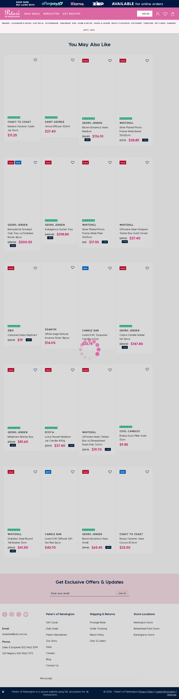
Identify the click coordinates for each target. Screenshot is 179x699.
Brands (6, 23)
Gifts (86, 30)
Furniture (148, 23)
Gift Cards (160, 23)
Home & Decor (85, 23)
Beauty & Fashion (121, 23)
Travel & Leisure (102, 23)
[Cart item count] (172, 13)
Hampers (171, 23)
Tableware (65, 23)
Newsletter (51, 13)
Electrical (38, 23)
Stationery (136, 23)
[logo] (12, 14)
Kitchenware (51, 23)
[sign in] (158, 14)
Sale (92, 30)
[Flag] (144, 14)
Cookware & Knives (21, 23)
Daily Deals (32, 13)
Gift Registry (72, 13)
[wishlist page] (165, 14)
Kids (74, 23)
